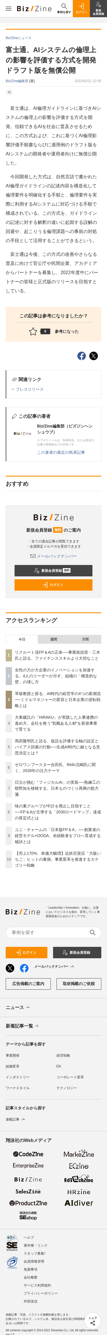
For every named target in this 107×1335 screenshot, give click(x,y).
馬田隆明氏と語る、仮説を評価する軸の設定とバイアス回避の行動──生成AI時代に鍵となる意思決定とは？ (57, 747)
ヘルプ (29, 1237)
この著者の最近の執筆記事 (61, 452)
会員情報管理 (34, 1261)
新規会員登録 (52, 571)
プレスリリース (30, 389)
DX (58, 1066)
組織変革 (12, 1066)
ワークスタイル (18, 1088)
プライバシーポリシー (41, 1293)
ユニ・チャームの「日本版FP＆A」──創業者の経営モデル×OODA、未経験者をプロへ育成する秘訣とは (58, 835)
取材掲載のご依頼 (79, 983)
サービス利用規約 (37, 1285)
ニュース (18, 1007)
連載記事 (16, 1119)
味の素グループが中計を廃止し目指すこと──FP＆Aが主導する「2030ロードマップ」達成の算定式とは (58, 812)
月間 (85, 639)
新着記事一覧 (23, 1026)
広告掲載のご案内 (28, 983)
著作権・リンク (36, 1245)
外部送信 (30, 1301)
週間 (53, 639)
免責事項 (30, 1269)
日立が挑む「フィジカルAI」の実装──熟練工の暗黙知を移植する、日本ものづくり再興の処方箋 (57, 788)
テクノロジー (66, 1088)
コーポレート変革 (70, 1077)
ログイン (52, 585)
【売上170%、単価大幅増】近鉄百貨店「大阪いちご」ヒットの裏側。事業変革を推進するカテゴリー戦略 (58, 859)
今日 (22, 639)
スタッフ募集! (34, 1253)
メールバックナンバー (53, 556)
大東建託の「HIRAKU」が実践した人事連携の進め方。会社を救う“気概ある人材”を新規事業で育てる (56, 723)
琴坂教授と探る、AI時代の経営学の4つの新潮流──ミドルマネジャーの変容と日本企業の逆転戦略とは (58, 699)
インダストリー (18, 1077)
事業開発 (12, 1056)
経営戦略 (63, 1056)
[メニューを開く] (8, 8)
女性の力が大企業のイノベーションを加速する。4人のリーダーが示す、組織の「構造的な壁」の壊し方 (56, 676)
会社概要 (30, 1277)
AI (9, 92)
